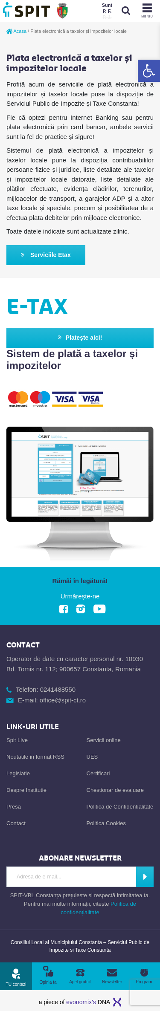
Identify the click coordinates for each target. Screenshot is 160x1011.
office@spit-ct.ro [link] (63, 700)
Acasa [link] (16, 31)
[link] (149, 71)
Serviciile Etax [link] (46, 255)
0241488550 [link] (58, 689)
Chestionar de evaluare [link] (115, 790)
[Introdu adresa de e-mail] (71, 877)
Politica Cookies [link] (106, 823)
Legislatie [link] (18, 773)
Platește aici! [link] (80, 338)
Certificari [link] (98, 773)
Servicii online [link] (104, 740)
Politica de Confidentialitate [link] (120, 806)
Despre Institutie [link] (26, 790)
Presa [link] (13, 806)
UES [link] (92, 757)
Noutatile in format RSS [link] (35, 757)
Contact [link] (16, 823)
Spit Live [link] (17, 740)
